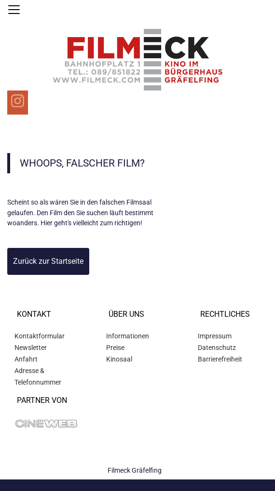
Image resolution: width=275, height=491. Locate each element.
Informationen (127, 336)
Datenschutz (217, 347)
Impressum (215, 336)
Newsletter (30, 347)
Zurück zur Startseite (48, 261)
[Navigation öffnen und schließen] (14, 9)
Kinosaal (119, 359)
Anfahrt (26, 359)
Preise (115, 347)
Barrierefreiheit (220, 359)
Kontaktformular (39, 336)
